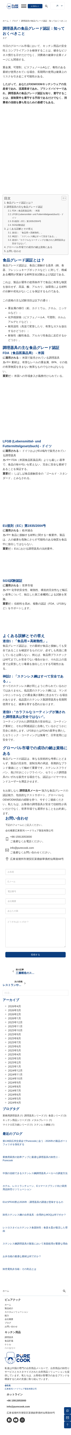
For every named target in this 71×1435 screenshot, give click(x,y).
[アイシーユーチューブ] (15, 1420)
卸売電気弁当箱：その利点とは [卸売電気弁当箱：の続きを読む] (19, 1269)
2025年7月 (14, 1042)
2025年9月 (14, 1034)
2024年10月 (15, 1078)
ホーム (6, 21)
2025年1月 (14, 1066)
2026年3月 (14, 1010)
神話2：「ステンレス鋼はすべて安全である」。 (35, 236)
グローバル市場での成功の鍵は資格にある (29, 247)
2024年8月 (14, 1086)
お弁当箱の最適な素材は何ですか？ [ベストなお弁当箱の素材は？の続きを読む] (22, 1256)
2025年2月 (14, 1062)
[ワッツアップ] (67, 1410)
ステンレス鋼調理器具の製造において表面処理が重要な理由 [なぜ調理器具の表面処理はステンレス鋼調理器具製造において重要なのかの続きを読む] (35, 1243)
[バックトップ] (67, 1424)
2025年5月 (14, 1050)
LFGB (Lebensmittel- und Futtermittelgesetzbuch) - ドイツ (38, 216)
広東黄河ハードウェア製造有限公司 (21, 1388)
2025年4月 (14, 1054)
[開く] (23, 6)
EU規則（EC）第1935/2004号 (26, 221)
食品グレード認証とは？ (20, 202)
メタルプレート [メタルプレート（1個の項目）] (41, 1120)
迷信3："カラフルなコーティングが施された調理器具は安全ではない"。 (38, 242)
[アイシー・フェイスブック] (9, 1420)
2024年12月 (15, 1070)
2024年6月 (14, 1094)
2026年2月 (14, 1014)
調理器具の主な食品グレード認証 (25, 207)
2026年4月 (14, 1006)
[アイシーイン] (22, 1420)
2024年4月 (14, 1102)
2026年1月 (14, 1018)
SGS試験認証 (18, 225)
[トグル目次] (63, 198)
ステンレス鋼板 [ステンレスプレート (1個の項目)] (44, 1125)
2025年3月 (14, 1058)
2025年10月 (15, 1030)
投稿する (35, 954)
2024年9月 (14, 1082)
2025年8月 (14, 1038)
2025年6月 (14, 1046)
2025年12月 (15, 1022)
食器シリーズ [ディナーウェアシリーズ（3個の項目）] (57, 1115)
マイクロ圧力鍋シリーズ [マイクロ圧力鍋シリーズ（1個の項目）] (18, 1125)
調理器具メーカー (30, 790)
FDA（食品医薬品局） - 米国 (26, 210)
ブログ (15, 21)
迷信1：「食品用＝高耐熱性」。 (27, 232)
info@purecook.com (18, 1406)
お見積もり (35, 6)
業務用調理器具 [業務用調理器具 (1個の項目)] (13, 1115)
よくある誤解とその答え (20, 228)
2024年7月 (14, 1090)
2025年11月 (15, 1026)
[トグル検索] (46, 6)
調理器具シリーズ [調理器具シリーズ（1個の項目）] (35, 1115)
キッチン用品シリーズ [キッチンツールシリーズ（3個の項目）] (16, 1120)
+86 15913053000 (16, 1400)
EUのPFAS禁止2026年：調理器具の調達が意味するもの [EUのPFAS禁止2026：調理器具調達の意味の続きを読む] (33, 1202)
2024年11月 (15, 1074)
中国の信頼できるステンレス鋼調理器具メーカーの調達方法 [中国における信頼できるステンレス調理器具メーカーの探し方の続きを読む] (35, 1173)
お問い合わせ (14, 251)
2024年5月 (14, 1098)
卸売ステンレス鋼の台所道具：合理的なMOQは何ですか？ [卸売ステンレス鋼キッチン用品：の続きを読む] (34, 1214)
